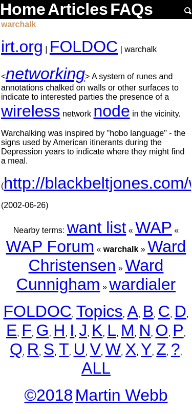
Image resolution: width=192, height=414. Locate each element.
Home (23, 9)
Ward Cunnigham (90, 274)
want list (96, 227)
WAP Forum (50, 246)
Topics (99, 311)
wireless (30, 111)
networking (45, 73)
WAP (153, 227)
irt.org (22, 46)
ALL (96, 368)
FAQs (131, 9)
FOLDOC (84, 46)
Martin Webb (121, 395)
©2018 (48, 395)
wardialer (142, 284)
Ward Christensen (107, 255)
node (112, 111)
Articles (78, 9)
